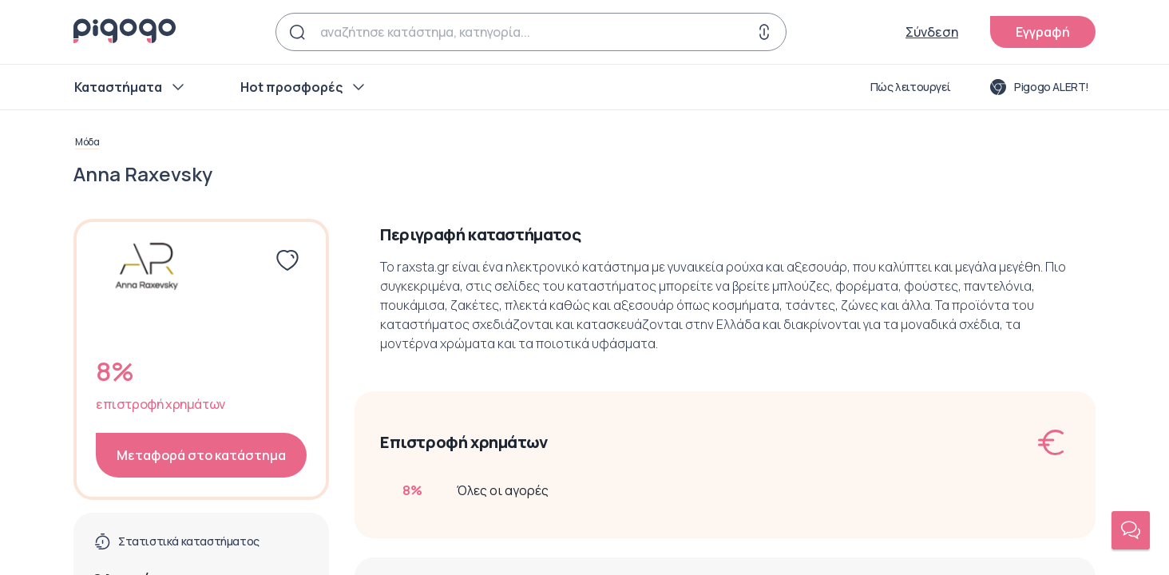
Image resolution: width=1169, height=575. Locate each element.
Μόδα (87, 142)
